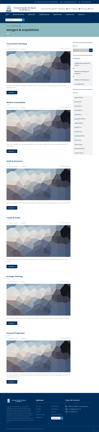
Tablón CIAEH (70, 16)
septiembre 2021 (79, 120)
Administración (44, 16)
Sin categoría (78, 85)
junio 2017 (77, 133)
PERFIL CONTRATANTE (72, 9)
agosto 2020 (78, 124)
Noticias (38, 411)
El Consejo (38, 406)
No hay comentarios (64, 50)
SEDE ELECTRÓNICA (46, 9)
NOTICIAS (91, 9)
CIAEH (7, 16)
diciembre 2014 (79, 137)
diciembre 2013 (79, 150)
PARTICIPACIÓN (83, 9)
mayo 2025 (77, 112)
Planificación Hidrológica (81, 81)
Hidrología (31, 16)
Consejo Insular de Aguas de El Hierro (82, 66)
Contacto (81, 16)
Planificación (57, 16)
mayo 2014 (77, 146)
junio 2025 (77, 107)
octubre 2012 (78, 154)
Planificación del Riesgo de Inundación (82, 74)
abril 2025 (77, 116)
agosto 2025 (78, 99)
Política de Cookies (40, 414)
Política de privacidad (56, 414)
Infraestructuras (18, 16)
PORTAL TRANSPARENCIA (58, 9)
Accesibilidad (39, 417)
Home (8, 27)
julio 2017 (77, 129)
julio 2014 (77, 141)
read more (12, 94)
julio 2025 (77, 103)
